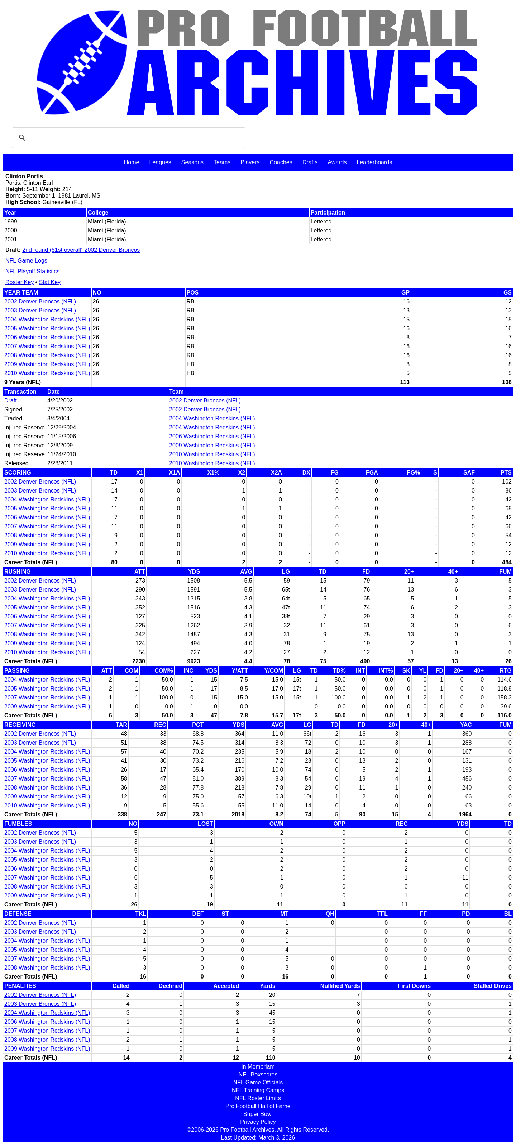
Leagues (160, 162)
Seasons (192, 162)
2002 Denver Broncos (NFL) (40, 301)
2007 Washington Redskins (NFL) (47, 346)
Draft (10, 400)
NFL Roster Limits (258, 1098)
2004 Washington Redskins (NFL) (47, 319)
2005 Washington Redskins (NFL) (47, 328)
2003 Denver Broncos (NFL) (40, 310)
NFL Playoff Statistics (32, 271)
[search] (127, 137)
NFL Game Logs (26, 261)
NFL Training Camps (258, 1090)
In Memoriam (257, 1067)
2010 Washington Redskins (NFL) (47, 373)
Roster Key (19, 282)
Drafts (310, 162)
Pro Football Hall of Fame (257, 1106)
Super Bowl (258, 1114)
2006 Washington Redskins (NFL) (47, 337)
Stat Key (50, 282)
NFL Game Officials (258, 1082)
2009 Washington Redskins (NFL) (47, 364)
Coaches (281, 162)
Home (131, 162)
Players (249, 162)
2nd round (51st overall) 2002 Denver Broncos (81, 250)
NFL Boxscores (258, 1074)
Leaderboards (374, 162)
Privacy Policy (258, 1122)
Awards (337, 162)
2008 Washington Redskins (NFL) (47, 355)
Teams (222, 162)
